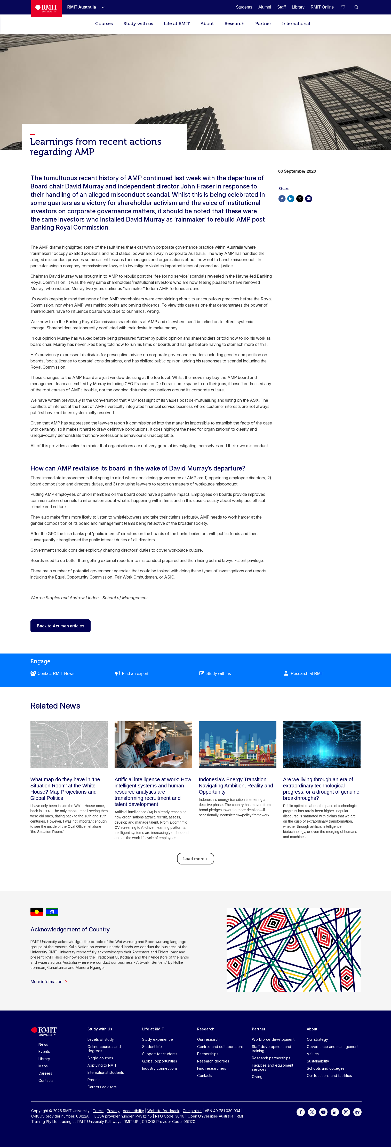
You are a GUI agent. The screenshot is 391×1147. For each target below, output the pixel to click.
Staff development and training (271, 1048)
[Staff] (281, 7)
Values (313, 1054)
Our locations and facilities (329, 1075)
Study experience (157, 1039)
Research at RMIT (307, 673)
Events (44, 1051)
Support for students (159, 1054)
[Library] (298, 7)
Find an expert (135, 673)
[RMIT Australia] (82, 7)
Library (44, 1059)
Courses (104, 23)
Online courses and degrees (104, 1048)
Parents (93, 1079)
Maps (43, 1066)
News (43, 1044)
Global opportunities (159, 1061)
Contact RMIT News (56, 673)
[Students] (244, 7)
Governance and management (332, 1046)
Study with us (138, 23)
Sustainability (318, 1061)
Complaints (192, 1110)
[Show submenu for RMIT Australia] (101, 7)
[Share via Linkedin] (291, 198)
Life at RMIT (177, 23)
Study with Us (99, 1029)
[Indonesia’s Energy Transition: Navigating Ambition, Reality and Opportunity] (237, 744)
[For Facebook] (301, 1112)
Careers (45, 1073)
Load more (195, 858)
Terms (98, 1110)
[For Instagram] (346, 1112)
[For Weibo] (357, 1112)
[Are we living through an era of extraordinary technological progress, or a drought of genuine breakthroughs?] (322, 744)
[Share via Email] (309, 198)
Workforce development (273, 1039)
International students (105, 1072)
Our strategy (317, 1039)
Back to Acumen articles (60, 625)
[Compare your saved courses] (346, 7)
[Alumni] (265, 7)
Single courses (100, 1058)
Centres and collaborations (220, 1046)
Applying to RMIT (102, 1065)
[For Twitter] (312, 1112)
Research (234, 23)
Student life (152, 1046)
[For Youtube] (323, 1112)
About (207, 23)
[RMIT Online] (322, 7)
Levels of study (100, 1039)
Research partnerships (271, 1058)
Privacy (113, 1110)
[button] (356, 7)
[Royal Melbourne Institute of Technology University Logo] (46, 8)
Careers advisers (102, 1087)
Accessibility (133, 1110)
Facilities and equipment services (272, 1067)
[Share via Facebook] (282, 198)
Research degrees (213, 1061)
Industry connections (160, 1068)
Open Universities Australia (210, 1116)
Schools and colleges (326, 1068)
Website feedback (163, 1110)
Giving (257, 1076)
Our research (208, 1039)
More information (49, 981)
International (296, 23)
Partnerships (207, 1054)
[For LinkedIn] (335, 1112)
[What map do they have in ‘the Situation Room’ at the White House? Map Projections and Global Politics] (69, 744)
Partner (263, 23)
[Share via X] (300, 198)
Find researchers (211, 1068)
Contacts (45, 1080)
